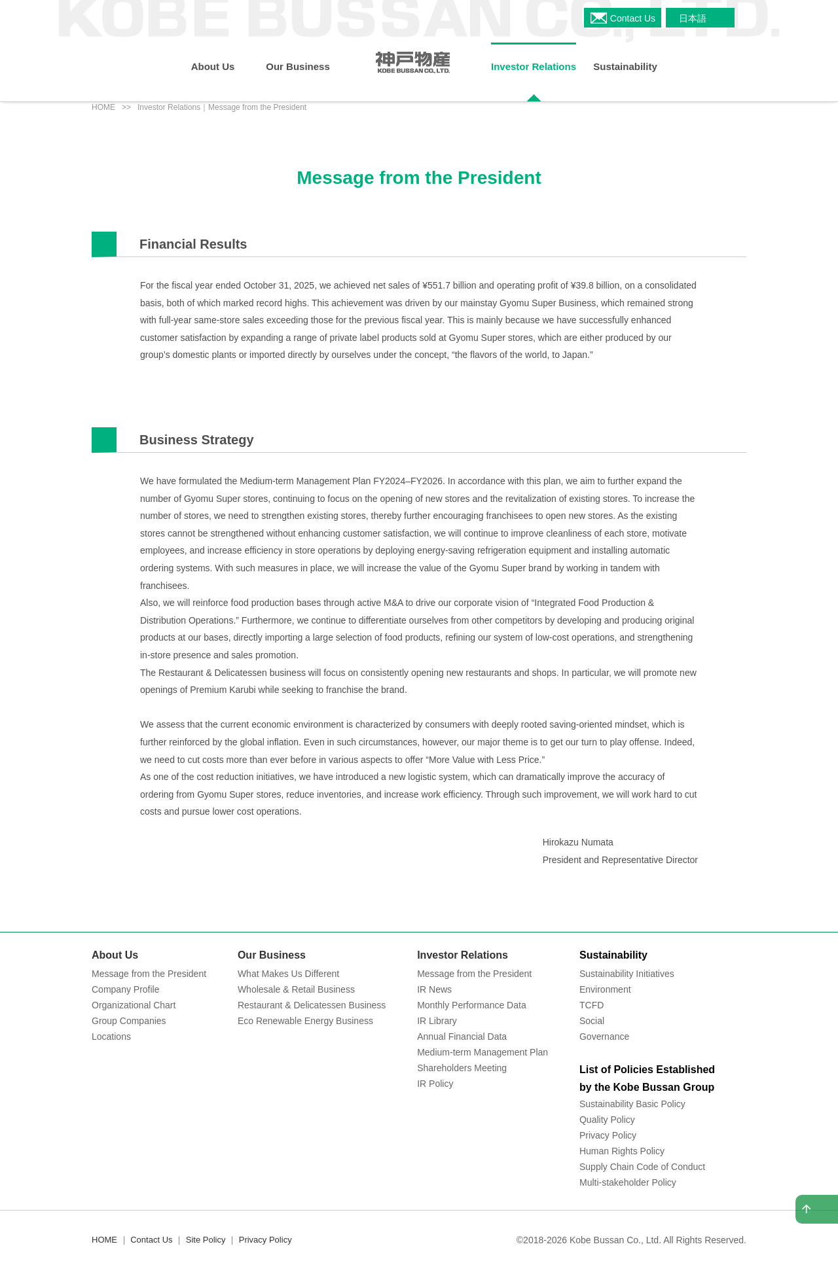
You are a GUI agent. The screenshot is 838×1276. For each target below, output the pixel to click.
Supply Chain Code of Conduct (642, 1166)
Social (591, 1021)
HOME (103, 107)
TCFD (591, 1005)
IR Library (437, 1021)
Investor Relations (462, 955)
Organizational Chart (133, 1005)
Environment (605, 989)
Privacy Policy (607, 1135)
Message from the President (149, 973)
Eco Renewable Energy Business (305, 1021)
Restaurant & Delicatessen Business (312, 1005)
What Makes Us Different (288, 973)
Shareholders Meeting (462, 1068)
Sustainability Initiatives (626, 973)
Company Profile (126, 989)
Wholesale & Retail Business (296, 989)
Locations (111, 1036)
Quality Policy (607, 1119)
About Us (115, 955)
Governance (604, 1036)
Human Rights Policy (622, 1151)
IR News (434, 989)
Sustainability (613, 955)
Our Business (272, 955)
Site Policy (206, 1240)
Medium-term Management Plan (482, 1052)
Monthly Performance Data (471, 1005)
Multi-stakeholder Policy (627, 1182)
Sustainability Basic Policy (632, 1104)
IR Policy (435, 1083)
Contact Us (151, 1240)
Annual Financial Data (462, 1036)
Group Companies (129, 1021)
